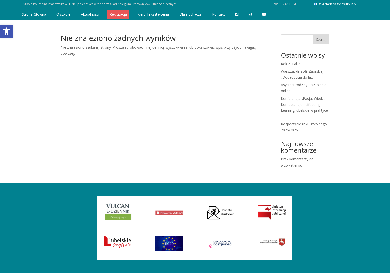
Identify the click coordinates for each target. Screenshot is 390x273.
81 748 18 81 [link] (287, 4)
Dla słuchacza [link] (190, 14)
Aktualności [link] (90, 14)
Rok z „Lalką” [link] (291, 63)
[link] (6, 31)
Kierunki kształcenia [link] (153, 14)
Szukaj (321, 39)
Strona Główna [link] (34, 14)
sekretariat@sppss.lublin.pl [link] (337, 4)
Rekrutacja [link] (118, 14)
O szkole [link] (63, 14)
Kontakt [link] (218, 14)
